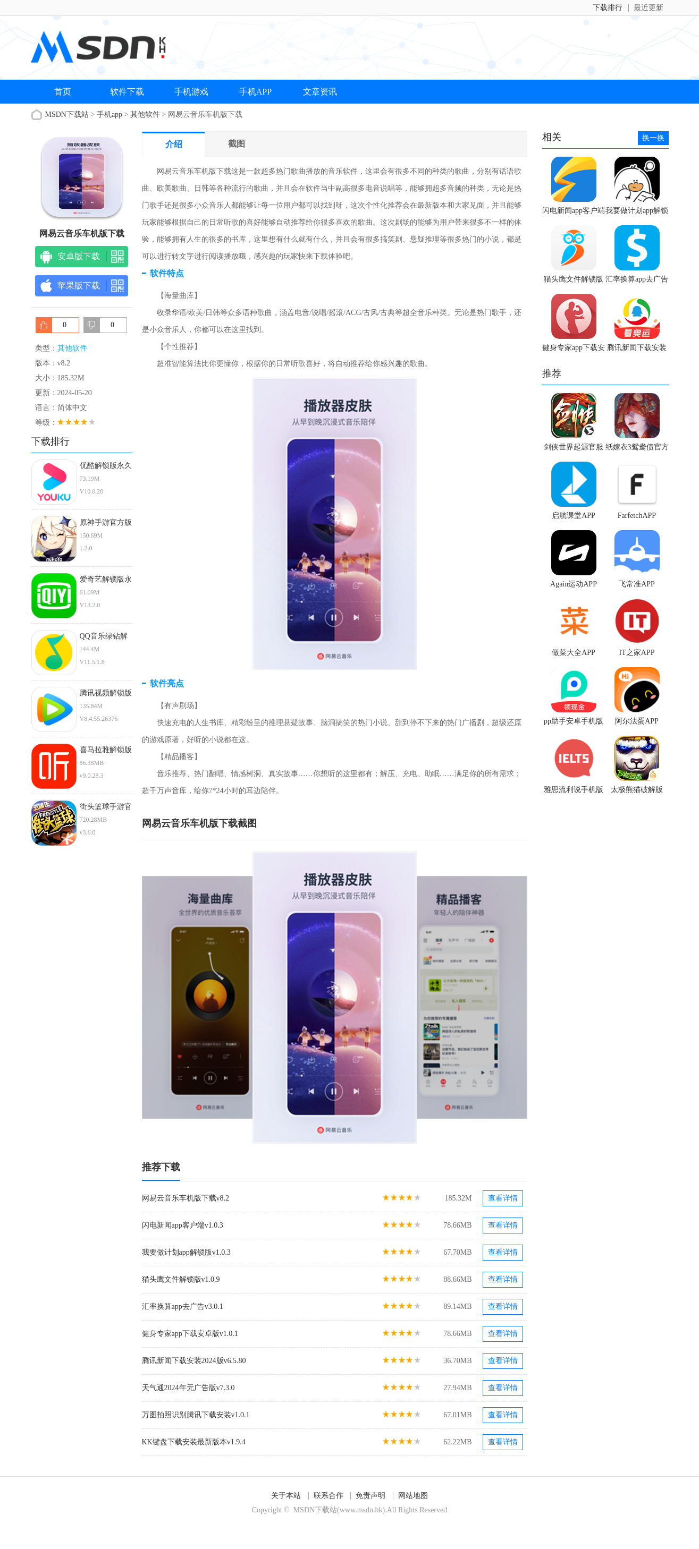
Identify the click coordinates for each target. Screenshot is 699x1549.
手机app (109, 114)
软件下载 (127, 91)
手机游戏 (191, 91)
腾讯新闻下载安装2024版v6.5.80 (194, 1361)
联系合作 (328, 1496)
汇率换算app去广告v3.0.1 (182, 1306)
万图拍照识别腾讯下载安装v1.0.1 (196, 1415)
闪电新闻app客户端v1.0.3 (182, 1225)
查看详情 (503, 1198)
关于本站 (286, 1496)
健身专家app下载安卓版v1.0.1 (190, 1334)
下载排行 (607, 8)
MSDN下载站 (67, 114)
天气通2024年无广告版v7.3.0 (188, 1388)
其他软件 (145, 114)
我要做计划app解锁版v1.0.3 (186, 1252)
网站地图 (413, 1496)
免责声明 (370, 1496)
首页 (62, 91)
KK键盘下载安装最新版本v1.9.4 (194, 1442)
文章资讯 (320, 91)
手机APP (255, 91)
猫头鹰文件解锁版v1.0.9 (181, 1279)
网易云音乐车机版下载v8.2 (186, 1198)
